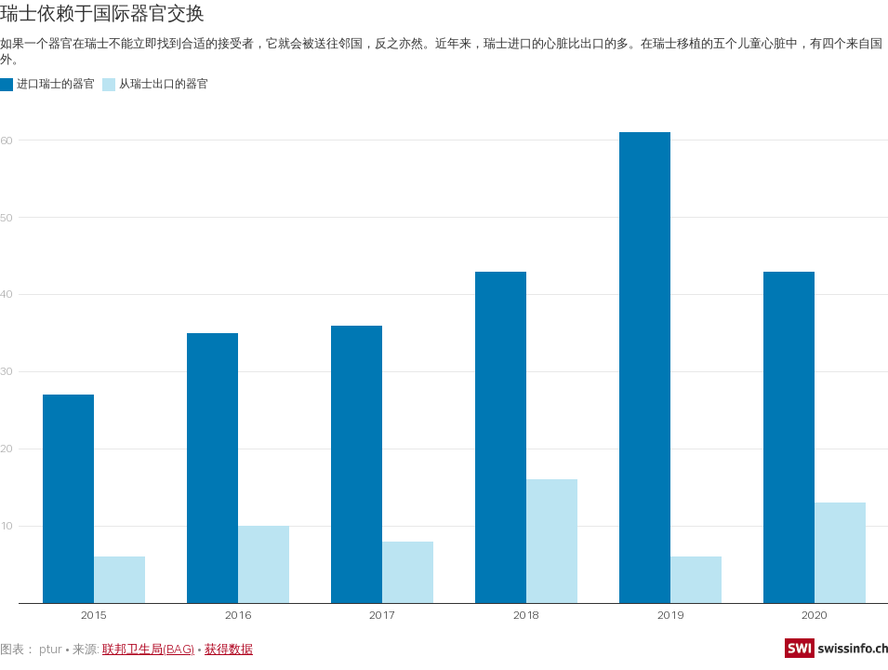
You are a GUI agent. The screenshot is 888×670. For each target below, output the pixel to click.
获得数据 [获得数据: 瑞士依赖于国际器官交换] (229, 648)
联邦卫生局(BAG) (148, 648)
